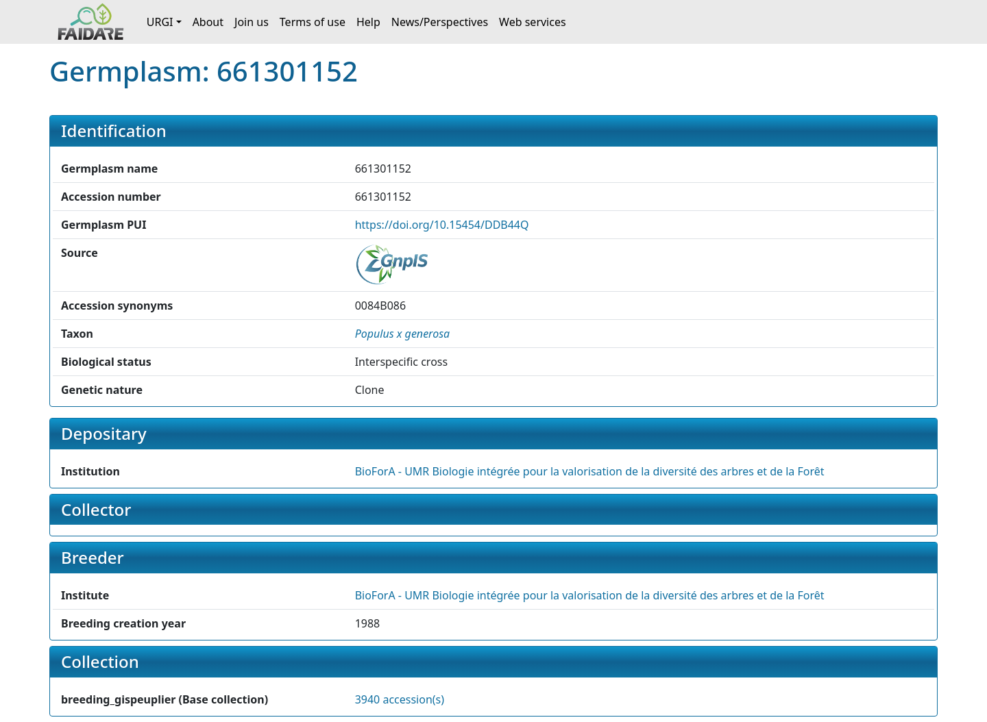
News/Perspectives (439, 21)
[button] (402, 333)
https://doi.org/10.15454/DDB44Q (442, 224)
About (208, 21)
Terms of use (312, 21)
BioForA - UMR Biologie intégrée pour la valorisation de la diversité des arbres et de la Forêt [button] (590, 471)
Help (368, 21)
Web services (532, 21)
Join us (251, 21)
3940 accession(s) (399, 699)
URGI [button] (160, 21)
